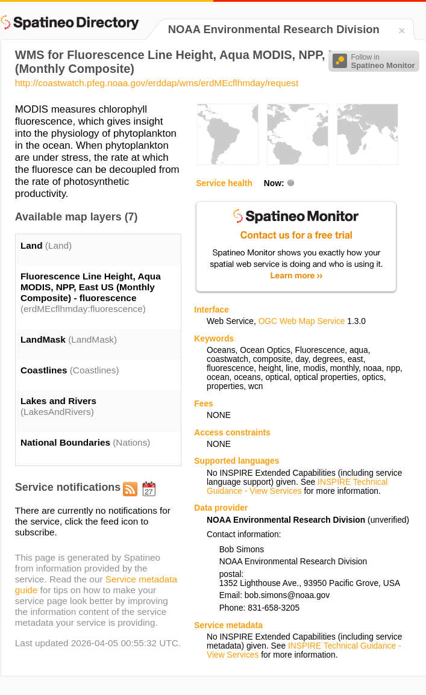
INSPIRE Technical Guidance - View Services (297, 487)
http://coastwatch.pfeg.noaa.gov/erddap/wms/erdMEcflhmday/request (156, 83)
